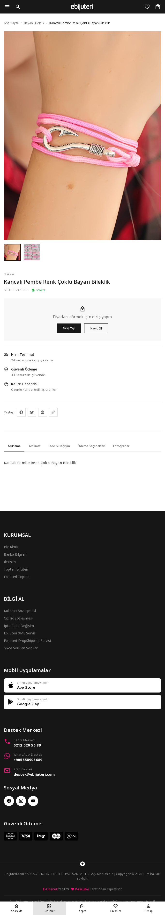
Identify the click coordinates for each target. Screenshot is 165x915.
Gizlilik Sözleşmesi (18, 618)
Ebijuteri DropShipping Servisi (27, 640)
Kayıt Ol (96, 328)
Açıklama (14, 446)
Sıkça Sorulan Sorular (21, 648)
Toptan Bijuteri (16, 569)
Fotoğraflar (121, 446)
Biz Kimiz (11, 547)
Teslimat (34, 446)
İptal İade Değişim (19, 625)
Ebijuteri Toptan (17, 576)
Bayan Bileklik (34, 23)
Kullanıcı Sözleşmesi (20, 610)
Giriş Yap (69, 328)
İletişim (10, 561)
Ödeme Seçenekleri (91, 446)
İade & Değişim (59, 446)
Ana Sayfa (11, 23)
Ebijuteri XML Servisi (20, 633)
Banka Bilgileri (15, 554)
